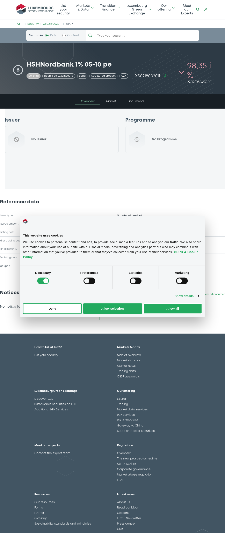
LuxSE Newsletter (129, 518)
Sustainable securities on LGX (55, 404)
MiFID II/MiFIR (126, 464)
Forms (38, 507)
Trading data (126, 371)
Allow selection (112, 308)
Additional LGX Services (51, 409)
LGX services (126, 415)
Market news (126, 366)
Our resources (44, 502)
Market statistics (128, 360)
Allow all (172, 308)
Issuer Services (127, 420)
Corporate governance (134, 469)
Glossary (40, 518)
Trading (122, 404)
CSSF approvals (128, 376)
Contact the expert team (52, 453)
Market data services (132, 409)
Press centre (126, 523)
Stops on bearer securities (136, 431)
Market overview (129, 355)
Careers (123, 513)
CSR (120, 529)
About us (123, 502)
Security (33, 24)
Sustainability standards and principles (62, 523)
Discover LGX (43, 399)
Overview (124, 453)
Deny (52, 308)
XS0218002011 (52, 24)
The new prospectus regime (137, 458)
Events (39, 513)
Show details (184, 296)
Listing (121, 399)
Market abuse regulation (135, 474)
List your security (63, 9)
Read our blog (127, 507)
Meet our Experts (187, 9)
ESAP (120, 480)
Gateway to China (130, 425)
